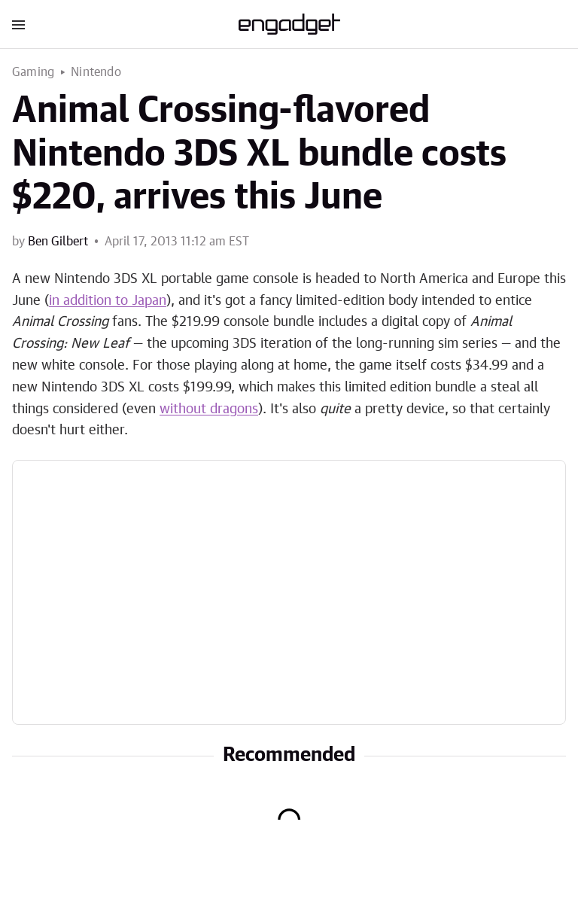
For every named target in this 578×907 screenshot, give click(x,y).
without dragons (209, 409)
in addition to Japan (107, 301)
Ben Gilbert (58, 242)
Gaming (33, 72)
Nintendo (96, 72)
